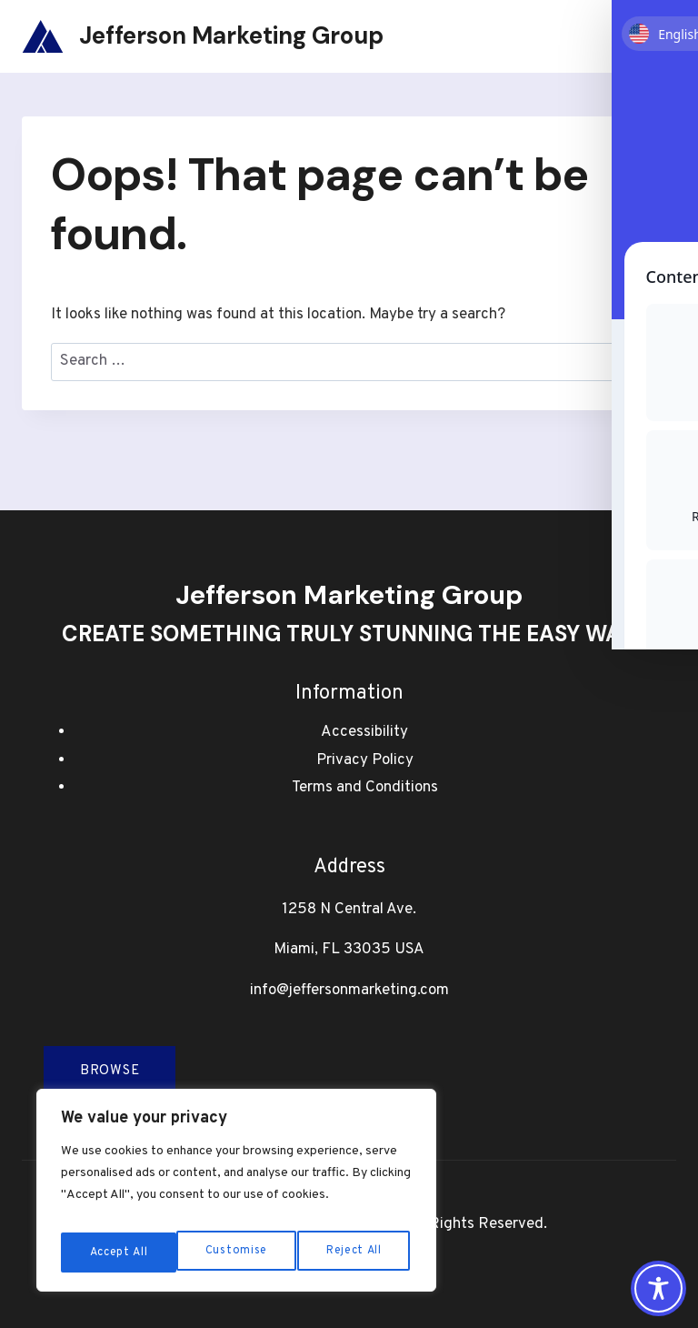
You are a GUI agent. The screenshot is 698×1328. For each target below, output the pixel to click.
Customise (118, 1252)
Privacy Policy (365, 760)
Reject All (236, 1252)
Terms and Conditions (365, 788)
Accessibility (364, 732)
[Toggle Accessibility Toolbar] (658, 1288)
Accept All (355, 1252)
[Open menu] (652, 36)
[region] (236, 1196)
